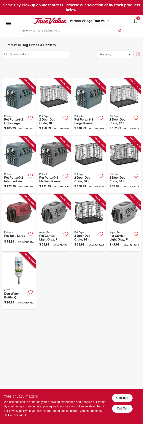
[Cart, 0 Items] (135, 21)
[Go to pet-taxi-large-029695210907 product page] (19, 222)
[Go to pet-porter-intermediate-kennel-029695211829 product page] (19, 164)
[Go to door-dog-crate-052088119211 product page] (124, 164)
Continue (122, 397)
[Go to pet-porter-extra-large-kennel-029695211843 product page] (19, 106)
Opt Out (122, 408)
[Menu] (8, 23)
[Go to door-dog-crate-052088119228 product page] (89, 164)
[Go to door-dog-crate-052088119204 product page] (89, 222)
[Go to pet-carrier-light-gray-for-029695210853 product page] (124, 222)
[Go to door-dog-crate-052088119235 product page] (124, 106)
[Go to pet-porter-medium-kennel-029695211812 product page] (54, 164)
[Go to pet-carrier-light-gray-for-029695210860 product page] (54, 222)
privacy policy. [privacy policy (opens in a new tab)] (18, 410)
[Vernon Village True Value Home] (50, 21)
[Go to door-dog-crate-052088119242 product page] (54, 106)
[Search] (120, 30)
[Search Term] (71, 30)
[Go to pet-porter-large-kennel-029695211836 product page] (89, 106)
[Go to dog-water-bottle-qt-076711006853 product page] (19, 281)
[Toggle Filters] (138, 54)
